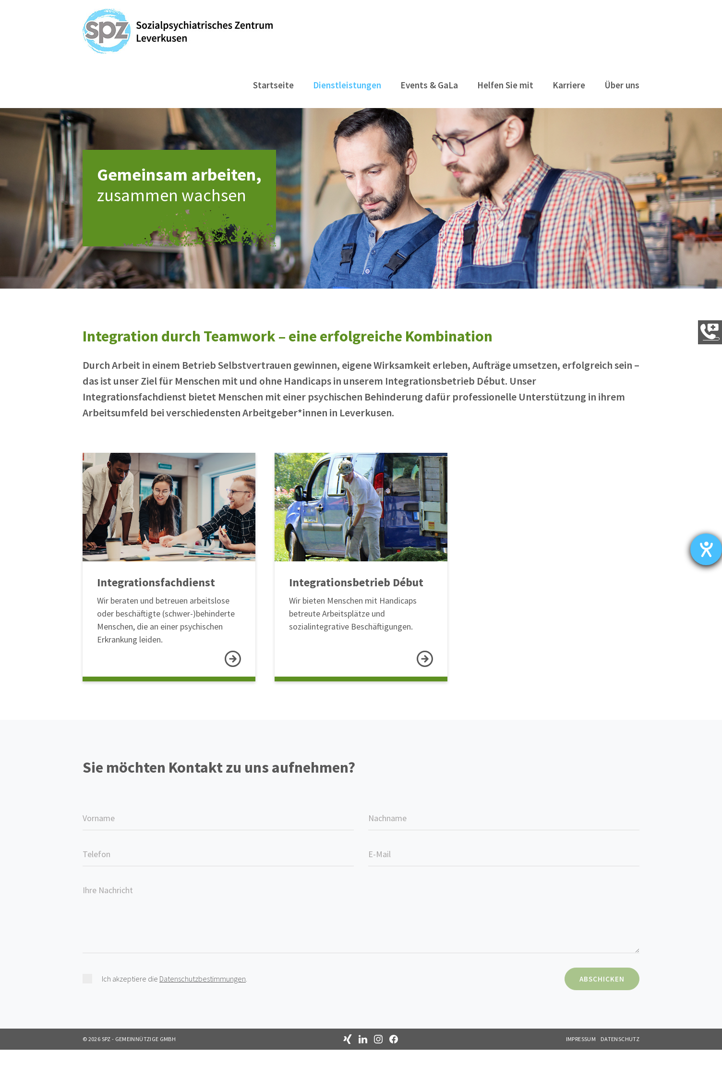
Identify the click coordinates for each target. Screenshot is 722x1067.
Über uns (621, 85)
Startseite (273, 85)
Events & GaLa (429, 85)
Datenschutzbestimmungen (202, 996)
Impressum (581, 1056)
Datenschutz (620, 1056)
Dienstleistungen (347, 85)
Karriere (569, 85)
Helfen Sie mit (505, 85)
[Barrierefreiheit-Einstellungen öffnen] (706, 549)
